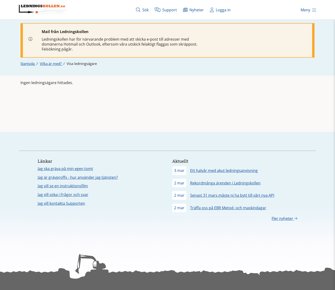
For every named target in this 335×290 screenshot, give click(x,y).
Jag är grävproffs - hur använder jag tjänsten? (78, 177)
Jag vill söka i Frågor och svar (63, 194)
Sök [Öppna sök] (142, 10)
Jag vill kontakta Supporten (61, 203)
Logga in (220, 10)
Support (166, 10)
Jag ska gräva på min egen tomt (65, 168)
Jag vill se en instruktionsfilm (63, 185)
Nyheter (193, 10)
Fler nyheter (284, 218)
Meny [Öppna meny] (308, 10)
